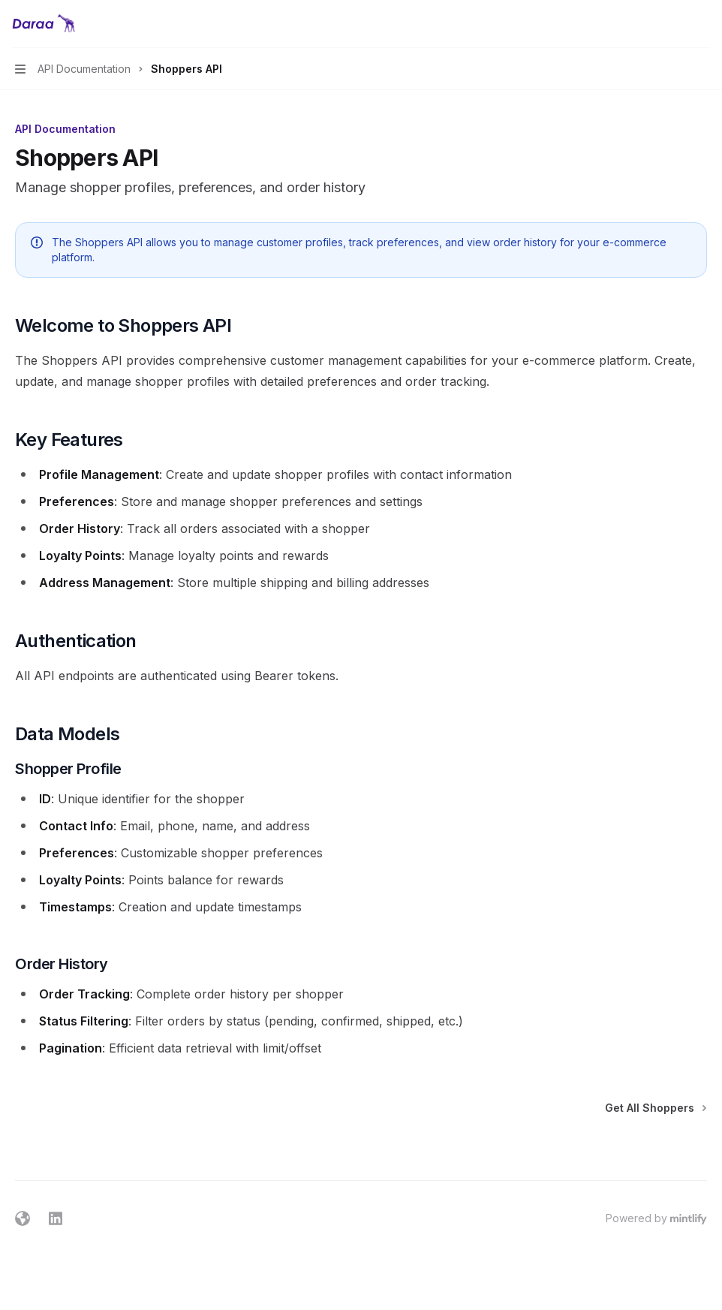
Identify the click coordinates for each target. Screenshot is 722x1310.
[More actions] (702, 24)
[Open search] (674, 24)
